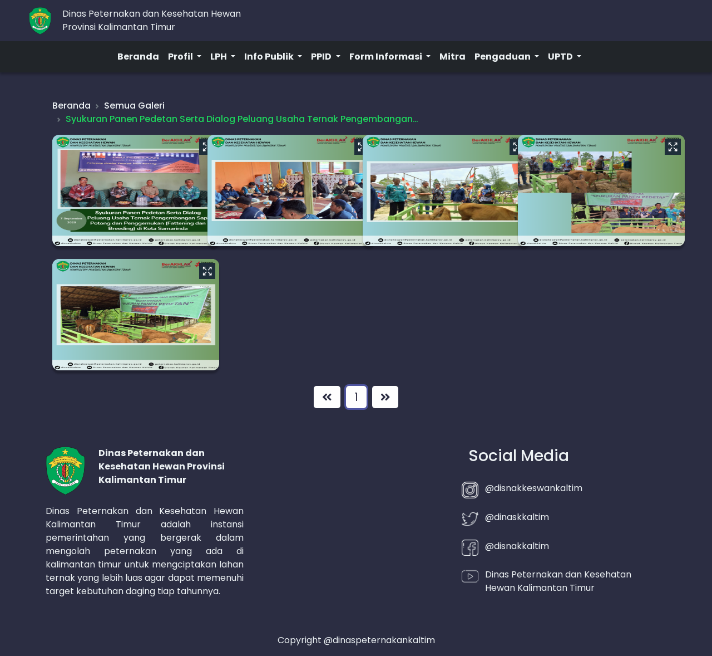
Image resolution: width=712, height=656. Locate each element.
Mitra (452, 56)
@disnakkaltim (517, 546)
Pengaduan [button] (503, 56)
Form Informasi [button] (386, 56)
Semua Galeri (134, 105)
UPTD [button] (561, 56)
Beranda (138, 56)
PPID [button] (322, 56)
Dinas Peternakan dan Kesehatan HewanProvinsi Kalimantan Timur (151, 20)
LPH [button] (219, 56)
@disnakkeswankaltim (533, 488)
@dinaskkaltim (517, 517)
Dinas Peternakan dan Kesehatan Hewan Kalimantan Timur (558, 581)
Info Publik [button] (269, 56)
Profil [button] (181, 56)
